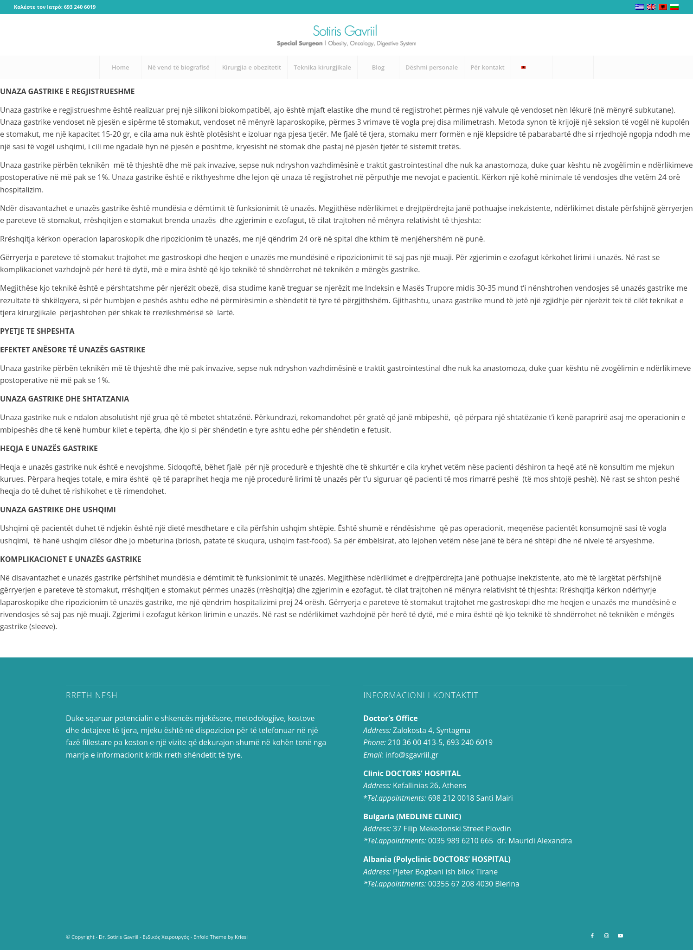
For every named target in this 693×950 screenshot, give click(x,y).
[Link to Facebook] (644, 35)
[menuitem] (120, 67)
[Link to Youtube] (672, 35)
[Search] (573, 67)
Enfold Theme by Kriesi (220, 936)
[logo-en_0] (346, 35)
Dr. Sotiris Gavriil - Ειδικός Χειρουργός (144, 936)
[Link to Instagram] (658, 35)
